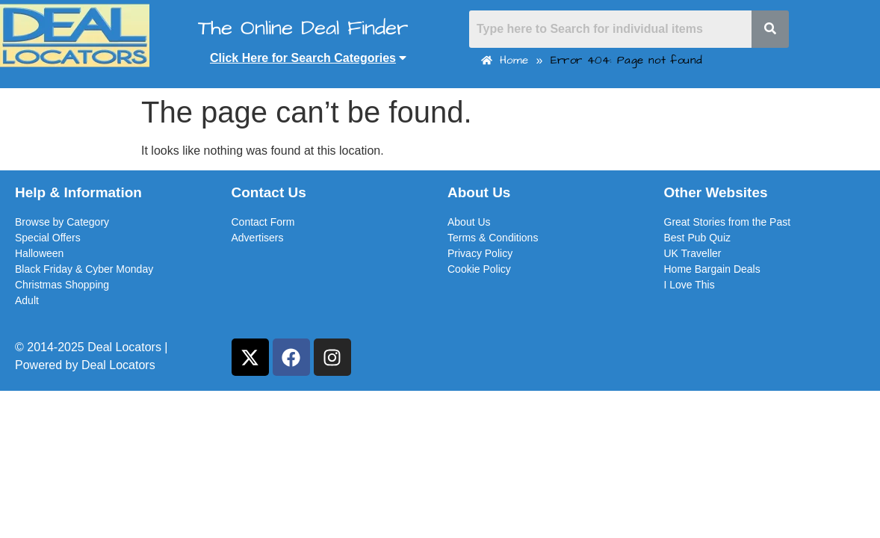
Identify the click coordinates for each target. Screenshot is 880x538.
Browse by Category (62, 222)
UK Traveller (693, 253)
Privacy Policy (479, 253)
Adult (27, 300)
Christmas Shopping (62, 285)
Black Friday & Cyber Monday (84, 269)
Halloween (39, 253)
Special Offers (48, 238)
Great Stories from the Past (727, 222)
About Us (469, 222)
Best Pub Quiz (697, 238)
